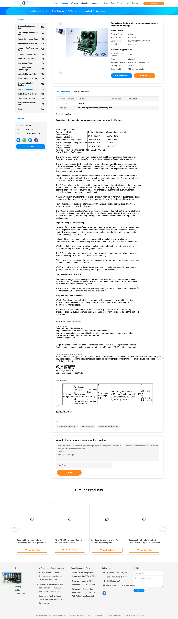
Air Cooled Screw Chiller (31, 74)
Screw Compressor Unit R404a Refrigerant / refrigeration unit (83, 582)
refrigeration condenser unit (108, 426)
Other (31, 109)
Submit (69, 472)
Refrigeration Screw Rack (31, 43)
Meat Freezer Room (31, 89)
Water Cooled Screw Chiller (31, 78)
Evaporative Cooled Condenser (31, 84)
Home (17, 573)
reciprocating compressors (67, 426)
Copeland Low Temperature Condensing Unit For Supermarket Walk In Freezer (31, 543)
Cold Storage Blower (31, 63)
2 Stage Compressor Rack (31, 54)
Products (18, 576)
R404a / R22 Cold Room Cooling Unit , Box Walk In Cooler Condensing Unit (68, 543)
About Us (18, 580)
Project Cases (116, 3)
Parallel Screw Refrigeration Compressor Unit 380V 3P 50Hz (84, 574)
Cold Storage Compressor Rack (31, 34)
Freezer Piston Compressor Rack (31, 49)
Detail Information (63, 92)
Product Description (81, 92)
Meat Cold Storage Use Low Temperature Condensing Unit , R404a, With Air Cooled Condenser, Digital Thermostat (51, 576)
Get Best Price (121, 76)
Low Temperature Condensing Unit (31, 69)
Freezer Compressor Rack (31, 39)
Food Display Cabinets (31, 98)
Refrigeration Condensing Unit (31, 104)
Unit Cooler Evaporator (31, 59)
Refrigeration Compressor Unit (31, 27)
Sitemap (18, 587)
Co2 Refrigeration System (31, 94)
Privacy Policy (20, 594)
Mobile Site (19, 590)
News (17, 583)
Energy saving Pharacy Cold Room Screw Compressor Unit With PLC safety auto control (83, 592)
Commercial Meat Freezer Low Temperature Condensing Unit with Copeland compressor (51, 587)
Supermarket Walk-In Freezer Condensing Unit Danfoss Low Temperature (50, 599)
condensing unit (87, 426)
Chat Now (154, 3)
